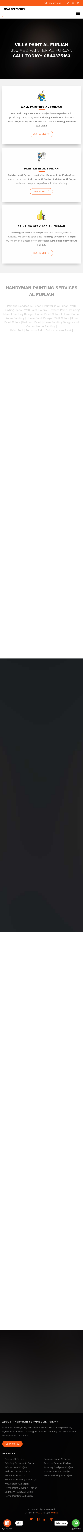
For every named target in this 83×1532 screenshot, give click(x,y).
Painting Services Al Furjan (20, 1463)
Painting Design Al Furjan (58, 1467)
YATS (39, 1512)
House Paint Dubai (15, 1475)
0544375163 (41, 133)
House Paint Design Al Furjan (21, 1479)
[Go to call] (7, 1523)
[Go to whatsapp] (76, 1523)
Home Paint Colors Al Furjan (21, 1487)
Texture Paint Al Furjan (57, 1463)
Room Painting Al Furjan (58, 1475)
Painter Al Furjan (14, 1459)
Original (54, 1512)
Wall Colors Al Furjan (17, 1483)
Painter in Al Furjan (16, 1467)
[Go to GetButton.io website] (76, 1529)
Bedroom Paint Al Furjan (19, 1491)
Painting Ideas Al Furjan (57, 1459)
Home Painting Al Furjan (19, 1495)
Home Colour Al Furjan (57, 1471)
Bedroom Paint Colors (17, 1471)
